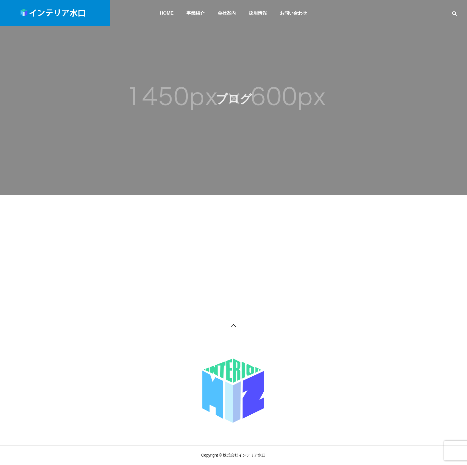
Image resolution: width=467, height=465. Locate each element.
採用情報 (258, 13)
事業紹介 (195, 13)
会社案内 (227, 13)
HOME (167, 13)
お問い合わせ (293, 13)
